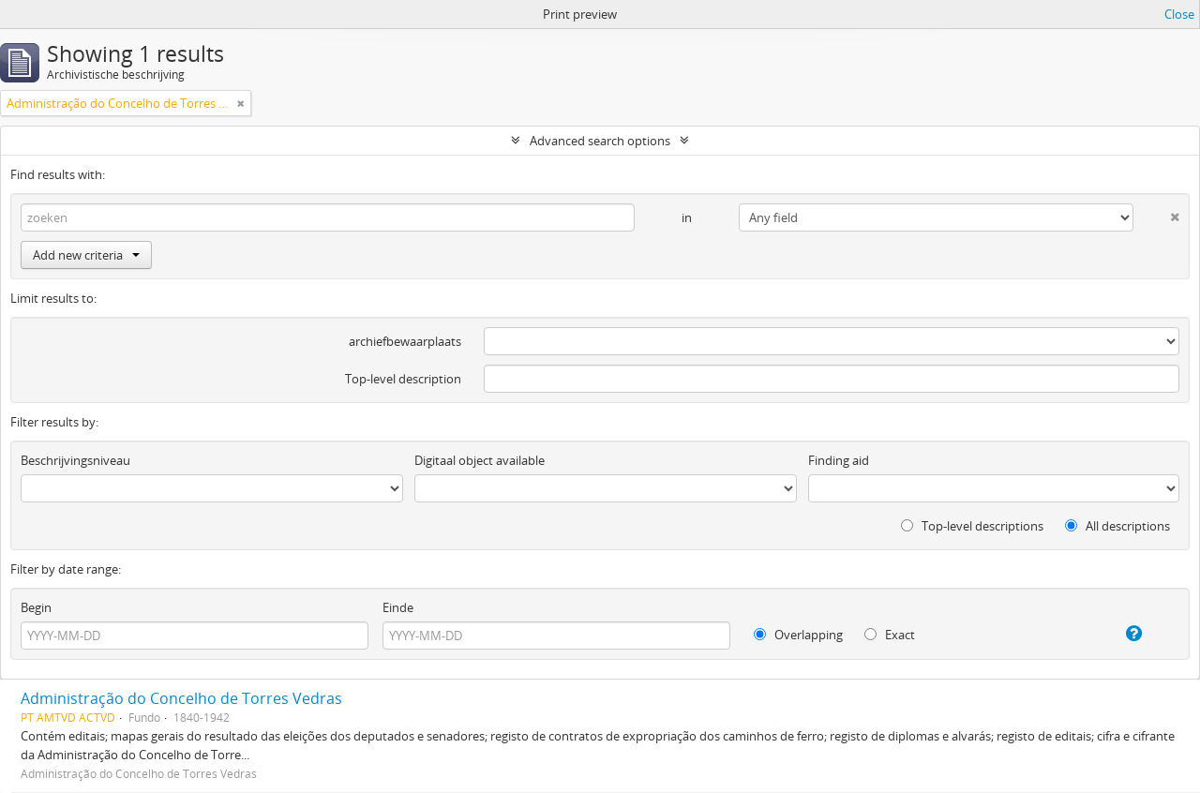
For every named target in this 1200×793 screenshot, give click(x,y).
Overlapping (798, 634)
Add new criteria (86, 255)
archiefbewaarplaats (405, 341)
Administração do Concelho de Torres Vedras (181, 698)
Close (1179, 14)
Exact (889, 634)
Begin (36, 607)
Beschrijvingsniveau (75, 460)
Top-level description (403, 378)
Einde (397, 607)
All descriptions (1117, 525)
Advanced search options (600, 140)
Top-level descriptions (972, 525)
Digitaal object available (479, 460)
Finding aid (838, 460)
